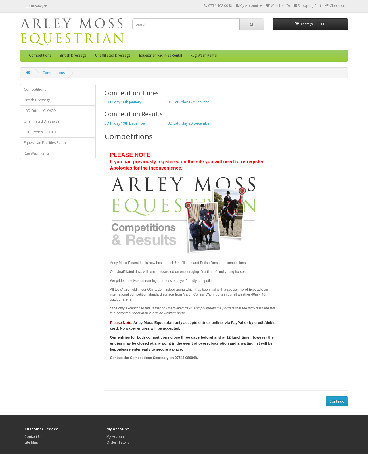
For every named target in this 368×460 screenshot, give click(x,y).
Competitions (40, 55)
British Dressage (73, 55)
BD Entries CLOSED (40, 110)
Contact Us (33, 436)
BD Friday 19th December (125, 123)
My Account (115, 436)
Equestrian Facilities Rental (160, 55)
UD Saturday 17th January (188, 102)
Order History (117, 442)
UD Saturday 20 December (189, 123)
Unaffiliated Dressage (113, 55)
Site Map (31, 442)
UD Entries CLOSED (40, 132)
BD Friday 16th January (122, 102)
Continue (336, 401)
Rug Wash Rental (204, 55)
